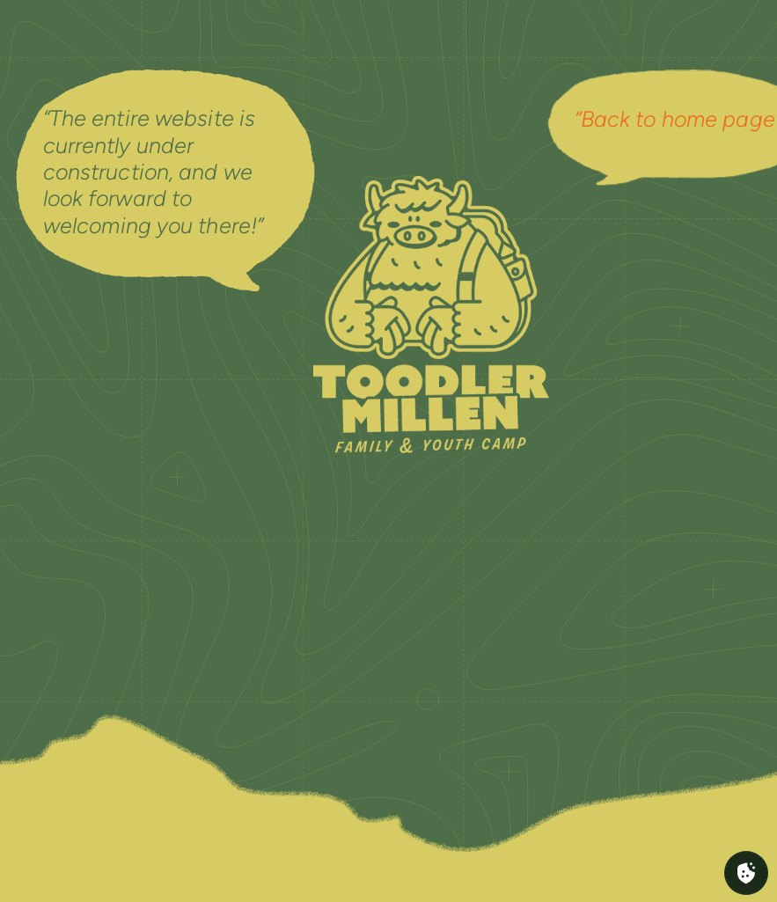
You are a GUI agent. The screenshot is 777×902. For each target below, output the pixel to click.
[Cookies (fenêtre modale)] (746, 873)
